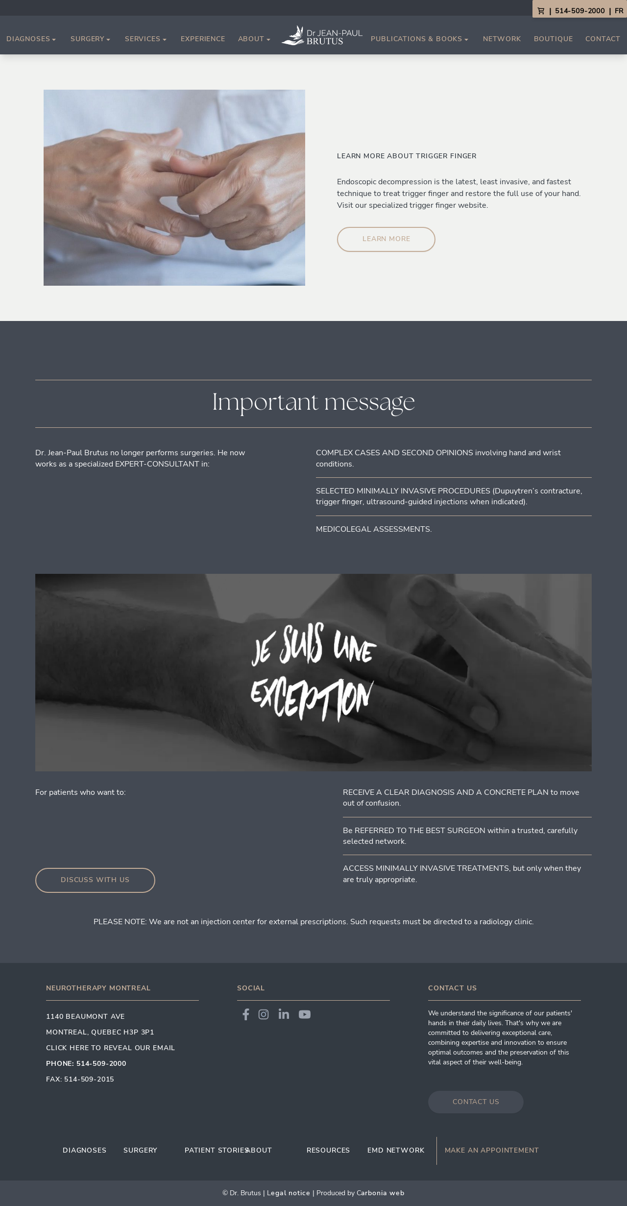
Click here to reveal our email (110, 1048)
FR (619, 11)
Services (147, 39)
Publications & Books (420, 39)
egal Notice (290, 1193)
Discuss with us (95, 880)
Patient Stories (215, 1150)
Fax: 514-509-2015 (80, 1079)
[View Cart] (540, 11)
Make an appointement (492, 1151)
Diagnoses (32, 39)
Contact (603, 39)
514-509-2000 (580, 11)
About (255, 39)
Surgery (91, 39)
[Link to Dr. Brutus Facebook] (246, 1014)
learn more (386, 239)
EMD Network (395, 1150)
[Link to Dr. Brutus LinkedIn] (284, 1014)
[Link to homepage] (321, 35)
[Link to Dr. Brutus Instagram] (263, 1014)
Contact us (476, 1102)
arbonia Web (383, 1193)
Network (502, 39)
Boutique (553, 39)
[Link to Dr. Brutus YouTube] (305, 1014)
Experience (203, 39)
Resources (329, 1150)
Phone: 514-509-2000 (86, 1063)
